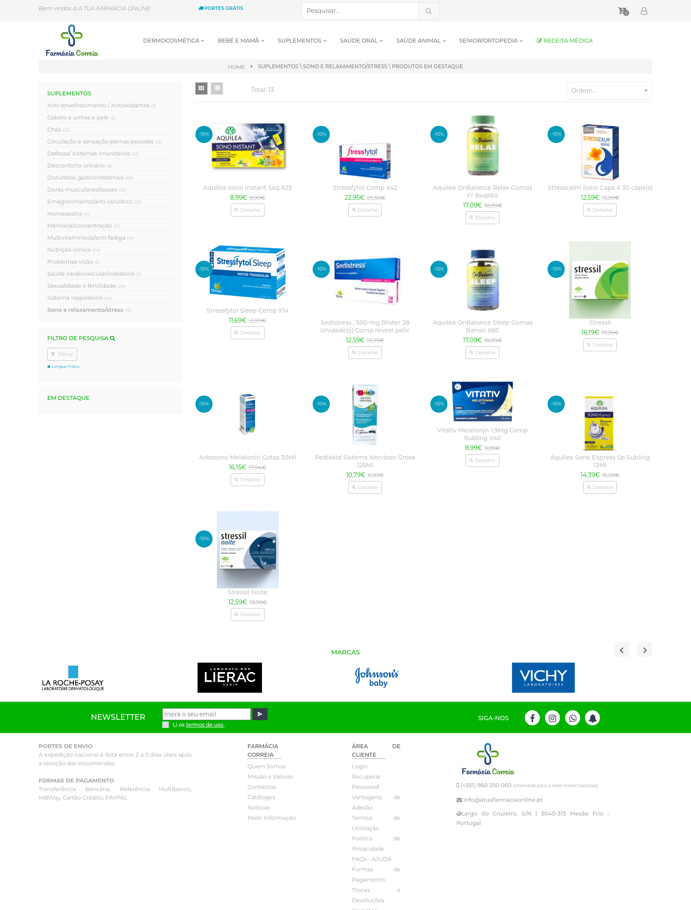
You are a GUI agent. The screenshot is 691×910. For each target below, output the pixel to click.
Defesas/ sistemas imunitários (93, 153)
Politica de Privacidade (376, 843)
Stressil (600, 322)
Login (360, 766)
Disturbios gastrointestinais (90, 177)
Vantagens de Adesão (376, 802)
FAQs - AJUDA (371, 858)
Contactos (261, 786)
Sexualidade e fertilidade (86, 285)
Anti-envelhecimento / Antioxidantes (101, 105)
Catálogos (261, 797)
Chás (58, 129)
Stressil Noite (247, 592)
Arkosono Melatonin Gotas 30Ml (247, 457)
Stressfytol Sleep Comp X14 (248, 310)
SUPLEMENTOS (302, 40)
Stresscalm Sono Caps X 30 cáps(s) (600, 188)
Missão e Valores (270, 776)
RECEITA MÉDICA (564, 40)
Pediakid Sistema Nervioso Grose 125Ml (365, 461)
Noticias (258, 807)
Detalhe (247, 210)
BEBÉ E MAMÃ (241, 40)
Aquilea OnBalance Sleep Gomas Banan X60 (482, 326)
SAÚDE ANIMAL (421, 40)
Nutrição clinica (73, 249)
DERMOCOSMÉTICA (174, 40)
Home (236, 67)
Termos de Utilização (376, 822)
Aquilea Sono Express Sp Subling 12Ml (600, 461)
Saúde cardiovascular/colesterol (94, 273)
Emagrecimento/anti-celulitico (94, 201)
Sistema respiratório (80, 297)
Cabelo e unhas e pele (81, 117)
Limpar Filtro (63, 366)
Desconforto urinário (79, 165)
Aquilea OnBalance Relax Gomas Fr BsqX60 (483, 191)
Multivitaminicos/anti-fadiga (90, 237)
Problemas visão (73, 261)
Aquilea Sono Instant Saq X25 (247, 188)
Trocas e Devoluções (376, 895)
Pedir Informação (271, 817)
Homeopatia (68, 213)
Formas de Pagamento (376, 874)
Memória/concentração (83, 225)
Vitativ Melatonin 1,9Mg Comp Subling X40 (482, 434)
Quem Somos (266, 766)
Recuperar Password (366, 781)
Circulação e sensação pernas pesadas (104, 141)
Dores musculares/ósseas (86, 189)
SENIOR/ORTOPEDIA (492, 40)
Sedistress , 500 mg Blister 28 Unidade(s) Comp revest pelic (365, 326)
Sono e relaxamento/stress (89, 309)
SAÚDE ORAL (362, 40)
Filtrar (62, 354)
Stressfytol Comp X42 (365, 188)
